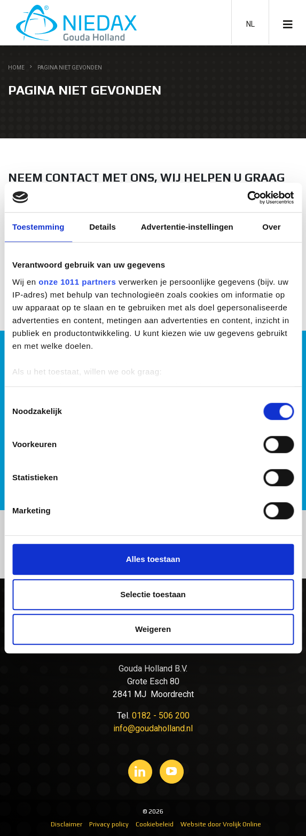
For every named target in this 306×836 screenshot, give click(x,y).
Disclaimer (66, 824)
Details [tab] (102, 226)
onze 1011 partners (77, 281)
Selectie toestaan (153, 594)
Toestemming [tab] (38, 226)
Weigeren (153, 629)
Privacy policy (109, 824)
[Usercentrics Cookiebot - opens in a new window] (247, 198)
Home (16, 68)
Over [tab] (271, 226)
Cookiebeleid (155, 824)
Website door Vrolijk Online (221, 824)
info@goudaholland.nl (153, 728)
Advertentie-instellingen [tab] (187, 226)
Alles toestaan (153, 559)
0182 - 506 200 (161, 715)
